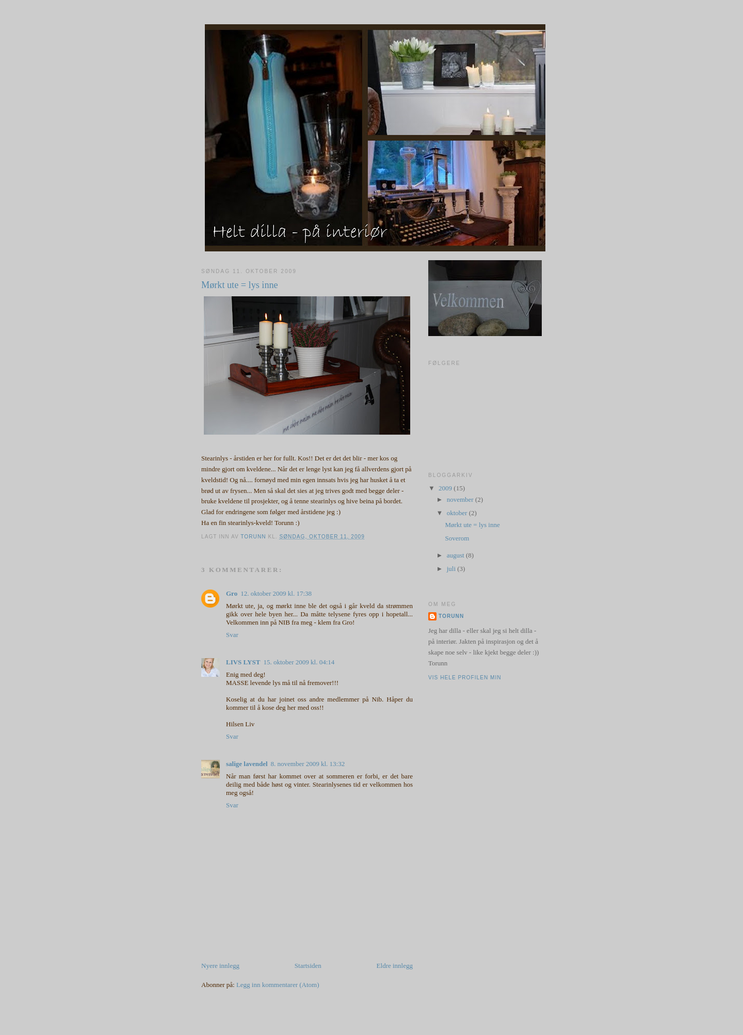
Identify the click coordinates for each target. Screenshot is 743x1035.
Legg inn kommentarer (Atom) (277, 985)
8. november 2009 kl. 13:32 (308, 764)
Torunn (451, 616)
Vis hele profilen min (465, 677)
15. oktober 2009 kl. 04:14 (298, 662)
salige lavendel (247, 764)
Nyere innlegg (220, 965)
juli (452, 568)
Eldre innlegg (395, 965)
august (456, 555)
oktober (458, 513)
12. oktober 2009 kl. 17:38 (276, 593)
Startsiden (308, 965)
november (461, 499)
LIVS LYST (243, 662)
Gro (231, 593)
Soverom (457, 538)
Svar (232, 635)
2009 (446, 488)
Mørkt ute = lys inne (472, 525)
